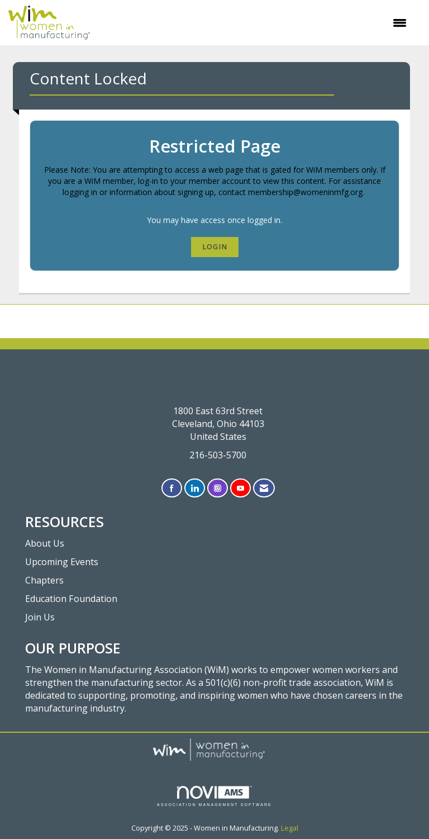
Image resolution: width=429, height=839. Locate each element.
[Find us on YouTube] (240, 488)
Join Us (40, 617)
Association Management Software (214, 796)
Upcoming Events (61, 562)
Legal (289, 828)
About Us (44, 543)
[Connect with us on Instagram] (217, 488)
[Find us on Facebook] (171, 488)
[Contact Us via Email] (264, 488)
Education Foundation (71, 598)
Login (214, 247)
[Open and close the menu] (254, 23)
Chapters (44, 580)
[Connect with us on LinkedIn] (194, 488)
